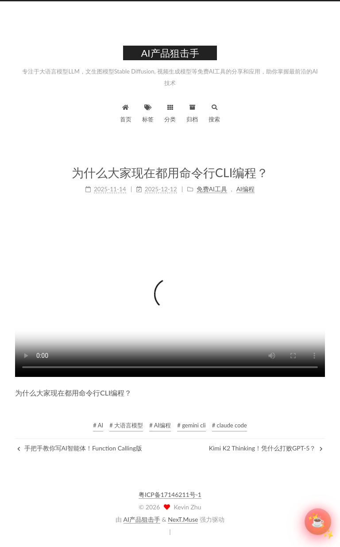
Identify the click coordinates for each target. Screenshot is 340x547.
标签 (148, 112)
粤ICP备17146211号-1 (170, 494)
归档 (192, 112)
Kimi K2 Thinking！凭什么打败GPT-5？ (266, 448)
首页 (125, 112)
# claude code (229, 425)
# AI (98, 425)
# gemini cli (191, 425)
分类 (170, 112)
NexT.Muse (183, 519)
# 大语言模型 (126, 425)
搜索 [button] (214, 112)
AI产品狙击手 (142, 519)
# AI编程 (160, 425)
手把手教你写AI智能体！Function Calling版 (79, 448)
